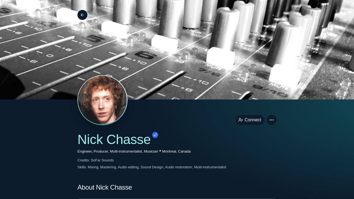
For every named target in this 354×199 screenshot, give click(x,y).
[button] (272, 120)
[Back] (82, 15)
